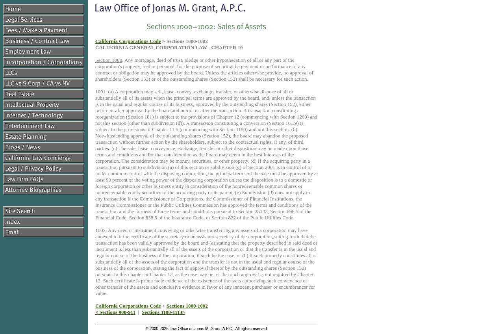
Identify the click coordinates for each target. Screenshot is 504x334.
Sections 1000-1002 (187, 306)
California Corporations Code (128, 41)
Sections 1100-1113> (163, 312)
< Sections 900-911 (115, 312)
